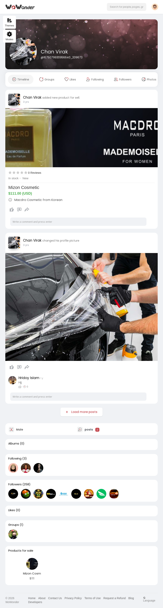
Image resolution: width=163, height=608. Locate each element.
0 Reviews (34, 172)
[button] (126, 7)
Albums (13, 443)
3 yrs (26, 102)
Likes (11, 510)
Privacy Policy (73, 598)
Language (149, 599)
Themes (9, 22)
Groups (13, 524)
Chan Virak (54, 51)
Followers (15, 484)
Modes (9, 36)
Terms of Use (92, 598)
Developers (35, 602)
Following (14, 458)
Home (31, 598)
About (41, 598)
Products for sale (20, 550)
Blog (131, 598)
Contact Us (55, 598)
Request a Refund (114, 598)
